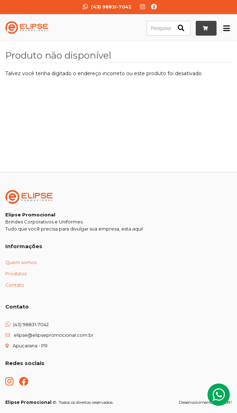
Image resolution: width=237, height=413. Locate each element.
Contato (14, 285)
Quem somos (20, 262)
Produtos (15, 273)
